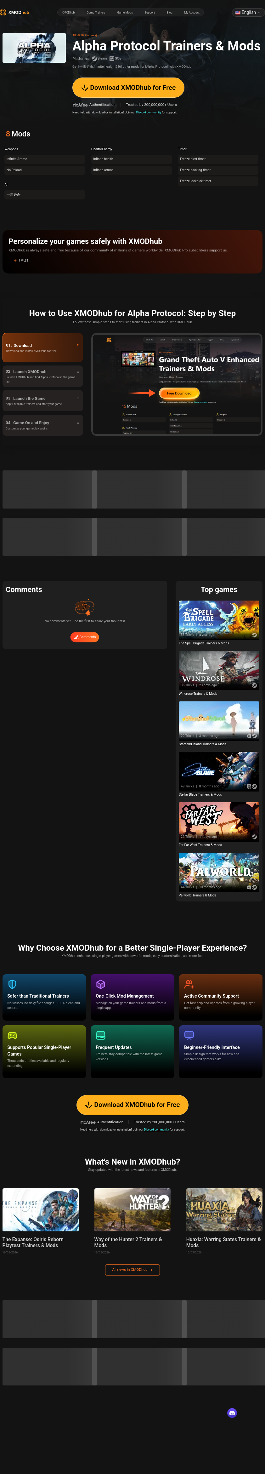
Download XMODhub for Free (128, 87)
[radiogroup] (130, 13)
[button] (132, 260)
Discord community (148, 112)
